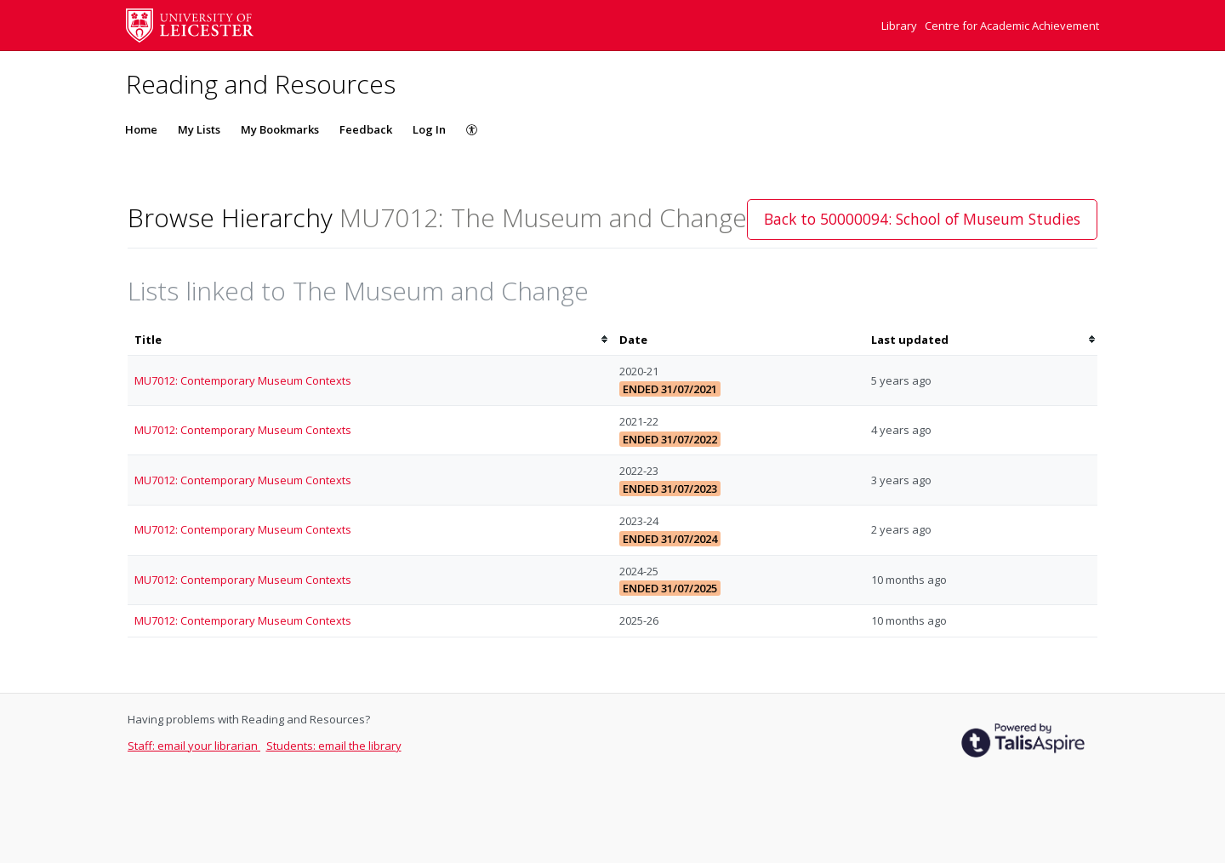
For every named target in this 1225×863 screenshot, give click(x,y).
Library (900, 25)
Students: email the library (334, 745)
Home (141, 129)
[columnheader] (370, 340)
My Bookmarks (280, 129)
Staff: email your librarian (194, 745)
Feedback (365, 129)
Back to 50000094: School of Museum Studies (922, 219)
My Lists (199, 129)
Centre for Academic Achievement (1012, 25)
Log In (429, 129)
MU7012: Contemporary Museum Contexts (242, 380)
